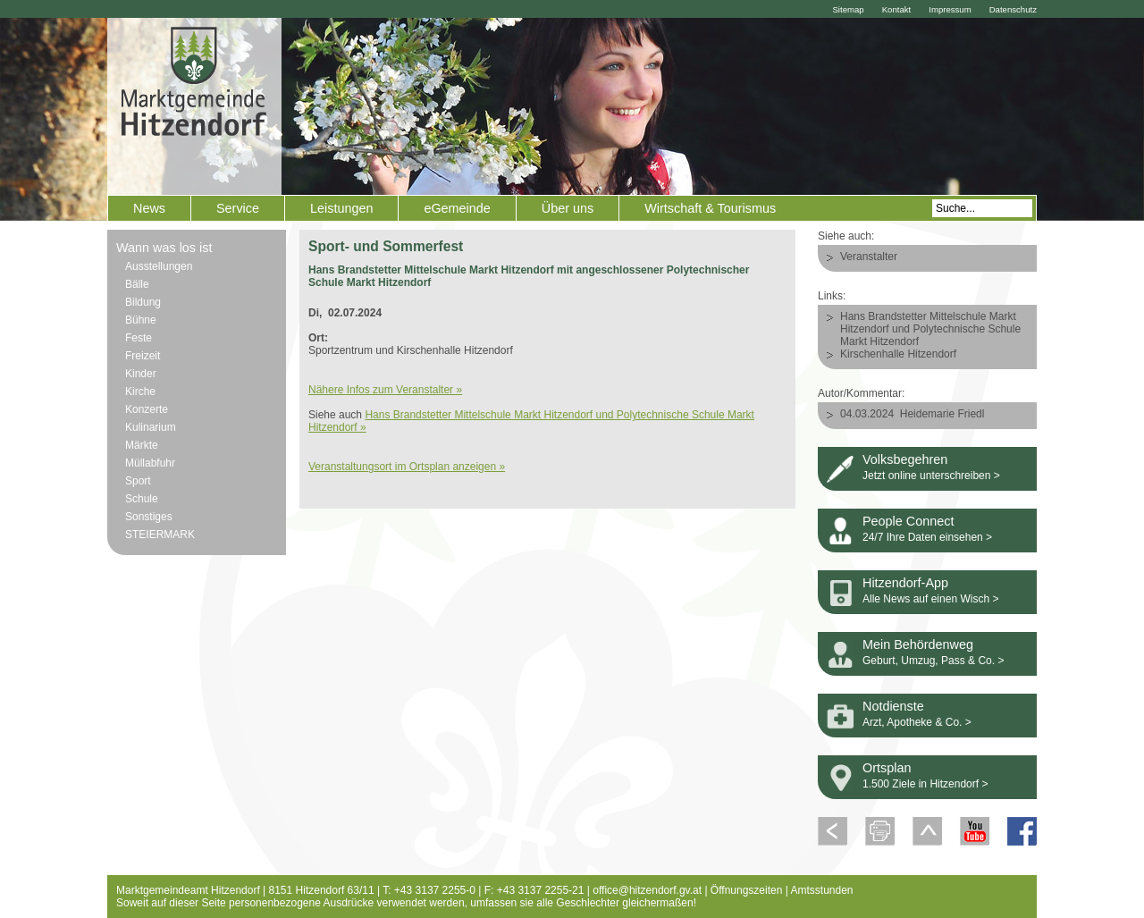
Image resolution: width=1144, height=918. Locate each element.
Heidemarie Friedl (942, 414)
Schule (141, 499)
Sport (138, 481)
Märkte (141, 445)
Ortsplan (886, 768)
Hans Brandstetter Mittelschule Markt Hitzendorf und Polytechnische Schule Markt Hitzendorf (930, 329)
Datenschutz (1013, 9)
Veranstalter (868, 256)
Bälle (137, 284)
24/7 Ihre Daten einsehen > (927, 537)
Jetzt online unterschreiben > (931, 475)
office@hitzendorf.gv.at (647, 890)
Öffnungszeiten (747, 890)
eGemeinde (457, 208)
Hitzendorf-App (905, 583)
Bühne (140, 320)
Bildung (143, 302)
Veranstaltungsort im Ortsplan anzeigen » (406, 466)
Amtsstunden (822, 890)
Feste (138, 338)
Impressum (950, 9)
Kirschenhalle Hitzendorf (898, 354)
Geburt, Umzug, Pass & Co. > (933, 660)
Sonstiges (148, 516)
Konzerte (146, 409)
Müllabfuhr (150, 463)
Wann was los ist (164, 247)
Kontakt (897, 9)
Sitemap (847, 9)
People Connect (908, 521)
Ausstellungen (158, 266)
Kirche (140, 391)
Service (237, 208)
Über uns (567, 208)
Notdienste (893, 706)
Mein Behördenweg (917, 644)
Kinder (140, 373)
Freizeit (142, 356)
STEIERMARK (160, 534)
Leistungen (341, 208)
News (149, 208)
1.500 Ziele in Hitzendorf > (925, 784)
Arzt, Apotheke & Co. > (917, 722)
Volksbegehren (904, 459)
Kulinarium (150, 427)
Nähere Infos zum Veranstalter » (385, 389)
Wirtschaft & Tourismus (710, 208)
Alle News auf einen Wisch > (930, 599)
